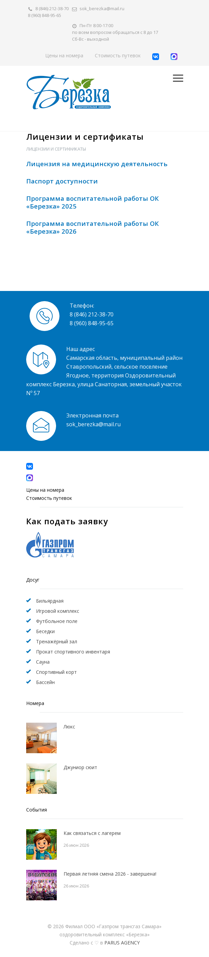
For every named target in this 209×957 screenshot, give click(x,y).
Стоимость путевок (118, 55)
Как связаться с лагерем (92, 833)
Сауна (43, 662)
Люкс (69, 726)
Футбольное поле (56, 621)
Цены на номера (64, 55)
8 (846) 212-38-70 (52, 8)
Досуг (32, 580)
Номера (35, 703)
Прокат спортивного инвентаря (73, 651)
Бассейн (45, 682)
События (36, 809)
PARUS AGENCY (122, 942)
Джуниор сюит (80, 767)
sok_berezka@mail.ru (102, 8)
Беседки (45, 631)
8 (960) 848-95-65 (44, 15)
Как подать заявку (67, 521)
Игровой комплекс (57, 611)
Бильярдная (50, 601)
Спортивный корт (56, 672)
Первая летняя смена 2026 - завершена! (110, 874)
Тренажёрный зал (56, 641)
